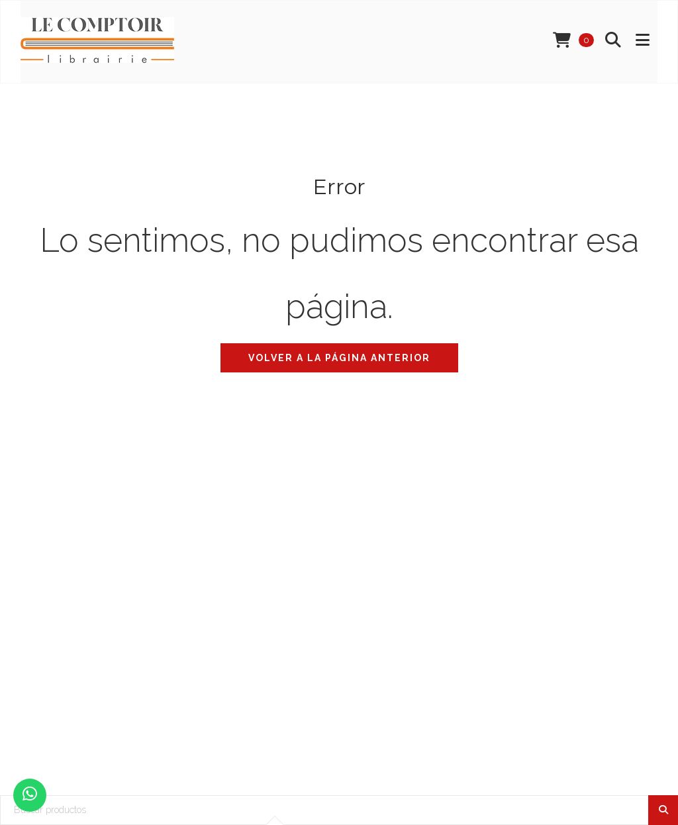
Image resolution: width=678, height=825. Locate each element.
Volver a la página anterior (339, 358)
